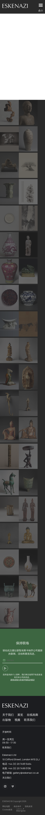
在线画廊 (32, 715)
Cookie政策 (7, 809)
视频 (17, 720)
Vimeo (13, 786)
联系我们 (29, 720)
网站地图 (6, 806)
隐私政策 (28, 806)
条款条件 (17, 806)
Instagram (5, 786)
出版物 (6, 720)
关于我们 (8, 715)
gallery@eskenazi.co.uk (26, 772)
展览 (20, 715)
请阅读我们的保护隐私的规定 (22, 680)
